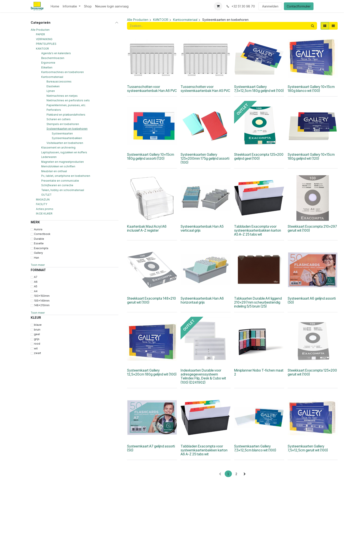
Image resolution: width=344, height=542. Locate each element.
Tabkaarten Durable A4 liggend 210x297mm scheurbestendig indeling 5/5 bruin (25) (258, 302)
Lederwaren (49, 157)
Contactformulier (299, 6)
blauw (38, 324)
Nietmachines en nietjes (62, 95)
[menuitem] (55, 6)
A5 (35, 286)
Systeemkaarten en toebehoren (67, 128)
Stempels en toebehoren (63, 124)
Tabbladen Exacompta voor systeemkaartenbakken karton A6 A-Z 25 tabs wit (204, 450)
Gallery (38, 252)
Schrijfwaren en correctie (57, 185)
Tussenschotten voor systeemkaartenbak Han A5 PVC (205, 89)
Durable (39, 238)
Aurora (38, 229)
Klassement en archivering (58, 147)
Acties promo (44, 209)
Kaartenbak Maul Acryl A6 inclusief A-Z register (147, 228)
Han (36, 257)
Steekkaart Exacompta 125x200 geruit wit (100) (312, 372)
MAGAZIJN (43, 199)
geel (37, 334)
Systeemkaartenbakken (67, 138)
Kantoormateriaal (52, 77)
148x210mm (42, 305)
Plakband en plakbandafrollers (66, 114)
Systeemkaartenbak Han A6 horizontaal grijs (202, 300)
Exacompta (41, 248)
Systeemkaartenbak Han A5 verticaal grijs (202, 228)
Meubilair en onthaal (54, 171)
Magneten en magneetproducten (62, 161)
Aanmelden (270, 6)
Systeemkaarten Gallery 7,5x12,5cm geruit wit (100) (308, 448)
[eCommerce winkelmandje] (218, 6)
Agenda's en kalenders (56, 53)
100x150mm (42, 295)
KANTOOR (42, 48)
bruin (37, 329)
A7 (35, 277)
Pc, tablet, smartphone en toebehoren (65, 175)
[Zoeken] (312, 26)
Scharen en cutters (59, 119)
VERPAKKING (44, 39)
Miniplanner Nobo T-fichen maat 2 (258, 372)
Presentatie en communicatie (60, 180)
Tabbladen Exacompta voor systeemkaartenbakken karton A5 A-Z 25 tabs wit (257, 230)
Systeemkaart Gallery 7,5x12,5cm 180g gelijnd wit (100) (259, 89)
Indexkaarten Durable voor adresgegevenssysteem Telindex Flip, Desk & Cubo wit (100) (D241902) (203, 376)
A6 (36, 281)
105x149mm (42, 300)
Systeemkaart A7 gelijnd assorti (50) (151, 448)
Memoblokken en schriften (58, 166)
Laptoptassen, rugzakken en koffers (64, 152)
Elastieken (53, 86)
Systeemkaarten (62, 133)
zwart (37, 353)
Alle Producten (40, 29)
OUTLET (46, 194)
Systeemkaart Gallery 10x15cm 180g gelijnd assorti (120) (150, 156)
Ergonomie (48, 62)
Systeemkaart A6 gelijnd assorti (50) (312, 300)
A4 (36, 291)
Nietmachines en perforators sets (68, 100)
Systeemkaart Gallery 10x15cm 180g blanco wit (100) (311, 89)
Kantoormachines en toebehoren (62, 72)
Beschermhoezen (52, 58)
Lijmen (51, 91)
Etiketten (46, 67)
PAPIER (40, 34)
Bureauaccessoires (59, 81)
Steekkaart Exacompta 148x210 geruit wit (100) (151, 300)
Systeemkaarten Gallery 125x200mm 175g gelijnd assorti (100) (205, 158)
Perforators (54, 109)
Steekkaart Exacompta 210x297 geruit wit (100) (312, 228)
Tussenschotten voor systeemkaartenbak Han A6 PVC (152, 89)
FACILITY (41, 204)
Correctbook (42, 234)
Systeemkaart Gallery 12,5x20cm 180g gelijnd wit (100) (152, 372)
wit (36, 348)
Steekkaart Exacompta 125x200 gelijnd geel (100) (258, 156)
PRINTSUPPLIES (46, 43)
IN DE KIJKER (44, 213)
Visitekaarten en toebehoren (65, 143)
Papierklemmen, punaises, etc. (66, 105)
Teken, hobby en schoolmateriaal (62, 190)
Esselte (39, 243)
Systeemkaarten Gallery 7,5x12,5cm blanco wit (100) (255, 448)
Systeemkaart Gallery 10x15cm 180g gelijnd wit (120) (311, 156)
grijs (36, 339)
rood (37, 343)
